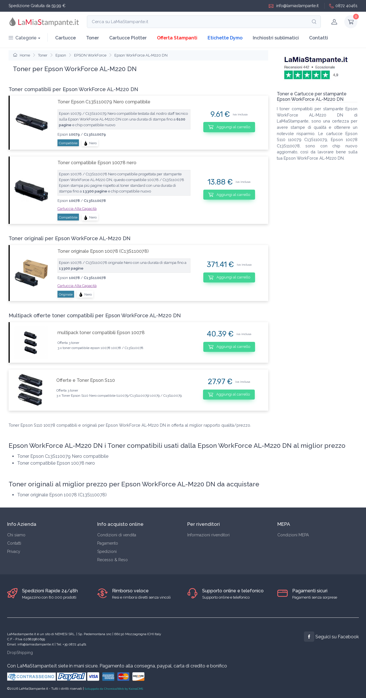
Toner (92, 38)
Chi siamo (16, 535)
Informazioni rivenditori (208, 535)
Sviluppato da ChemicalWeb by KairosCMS (114, 688)
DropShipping (20, 652)
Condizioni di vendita (116, 535)
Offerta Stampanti (177, 38)
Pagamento (107, 543)
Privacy (13, 551)
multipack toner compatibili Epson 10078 (101, 332)
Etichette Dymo (225, 38)
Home (21, 55)
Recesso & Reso (112, 559)
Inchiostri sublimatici (276, 38)
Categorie (23, 38)
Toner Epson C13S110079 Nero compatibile (103, 102)
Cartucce (65, 38)
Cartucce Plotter (128, 38)
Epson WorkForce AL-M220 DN (141, 55)
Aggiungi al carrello (229, 126)
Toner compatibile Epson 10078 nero (96, 162)
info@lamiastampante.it (294, 5)
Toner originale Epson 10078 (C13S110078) (103, 251)
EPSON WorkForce (90, 55)
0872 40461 (343, 5)
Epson (60, 55)
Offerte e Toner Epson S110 (85, 380)
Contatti (318, 38)
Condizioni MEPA (293, 535)
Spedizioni (107, 551)
